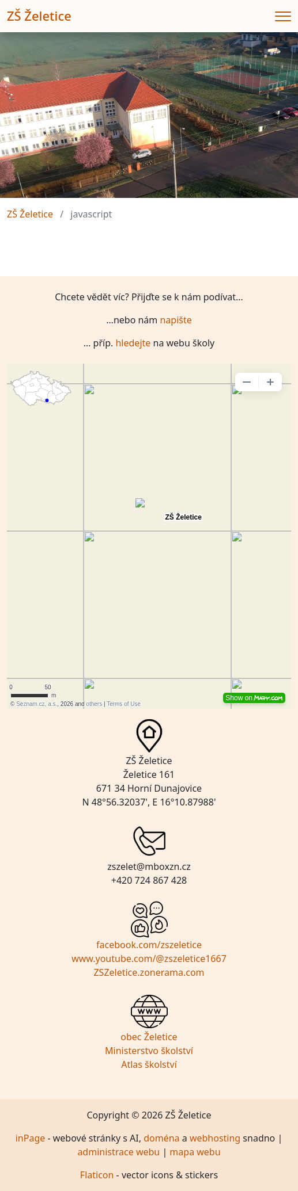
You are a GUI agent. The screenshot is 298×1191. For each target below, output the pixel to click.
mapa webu (194, 1152)
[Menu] (283, 16)
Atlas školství (149, 1064)
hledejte (132, 343)
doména (161, 1138)
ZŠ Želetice (39, 15)
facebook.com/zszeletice (149, 944)
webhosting (215, 1138)
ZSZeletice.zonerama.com (148, 972)
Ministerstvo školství (149, 1050)
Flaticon (97, 1175)
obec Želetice (148, 1036)
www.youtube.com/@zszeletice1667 (149, 958)
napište (175, 320)
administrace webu (118, 1152)
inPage (31, 1138)
